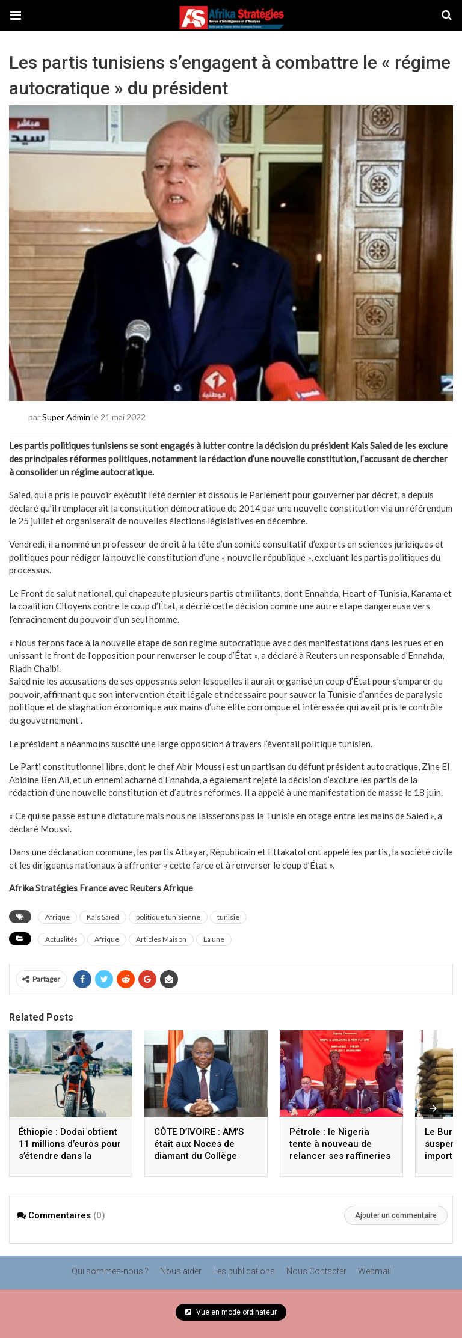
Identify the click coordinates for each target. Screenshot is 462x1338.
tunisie (228, 916)
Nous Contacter (316, 1271)
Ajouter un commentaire (396, 1215)
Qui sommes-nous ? (110, 1271)
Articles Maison (161, 939)
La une (213, 939)
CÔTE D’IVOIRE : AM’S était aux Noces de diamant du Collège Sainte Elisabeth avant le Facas (201, 1155)
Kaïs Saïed (103, 916)
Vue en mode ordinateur (231, 1312)
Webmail (374, 1271)
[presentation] (433, 1108)
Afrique (57, 916)
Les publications (244, 1271)
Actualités (61, 939)
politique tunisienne (168, 916)
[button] (15, 15)
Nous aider (181, 1271)
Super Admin (66, 417)
